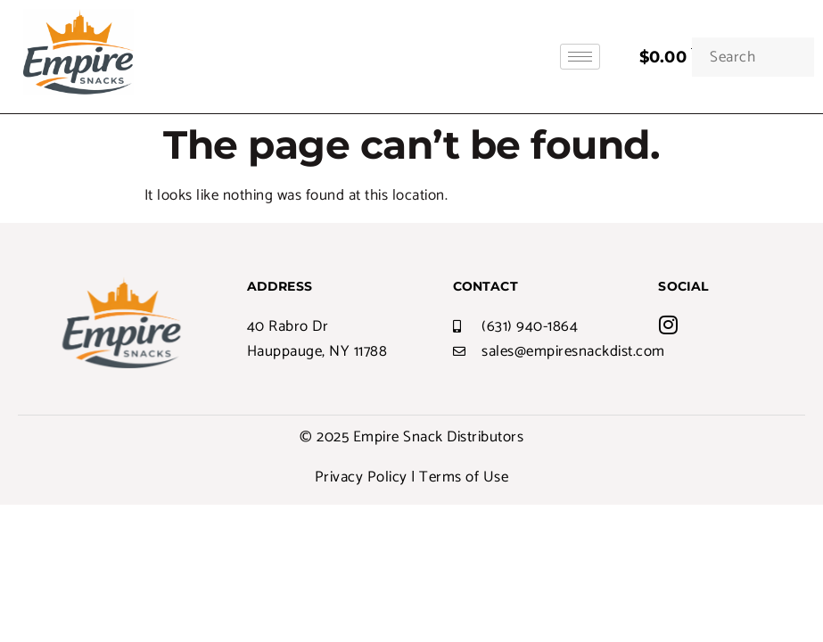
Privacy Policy (361, 477)
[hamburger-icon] (580, 57)
